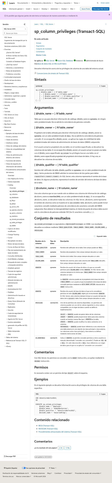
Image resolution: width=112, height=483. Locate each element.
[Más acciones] (106, 24)
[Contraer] (24, 24)
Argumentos (40, 46)
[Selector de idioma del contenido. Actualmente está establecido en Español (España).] (10, 468)
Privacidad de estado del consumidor (87, 473)
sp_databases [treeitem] (14, 197)
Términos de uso (8, 476)
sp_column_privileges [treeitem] (17, 191)
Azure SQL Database (65, 60)
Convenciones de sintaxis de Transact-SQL (53, 73)
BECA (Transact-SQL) (46, 425)
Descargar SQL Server (100, 9)
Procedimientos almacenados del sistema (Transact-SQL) (60, 432)
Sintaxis (38, 43)
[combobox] (15, 29)
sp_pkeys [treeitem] (13, 204)
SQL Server (49, 24)
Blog (48, 473)
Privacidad (67, 473)
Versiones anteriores (38, 473)
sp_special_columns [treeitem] (16, 210)
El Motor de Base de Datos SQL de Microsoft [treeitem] (16, 57)
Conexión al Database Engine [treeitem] (15, 61)
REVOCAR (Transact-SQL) (48, 428)
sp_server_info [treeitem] (14, 207)
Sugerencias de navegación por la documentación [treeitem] (15, 41)
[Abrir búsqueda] (97, 3)
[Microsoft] (4, 3)
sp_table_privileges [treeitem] (16, 222)
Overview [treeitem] (11, 175)
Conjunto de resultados (44, 49)
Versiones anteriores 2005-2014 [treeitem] (15, 46)
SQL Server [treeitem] (8, 37)
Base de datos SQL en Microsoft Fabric (52, 63)
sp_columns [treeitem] (14, 194)
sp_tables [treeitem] (13, 225)
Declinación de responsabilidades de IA (16, 473)
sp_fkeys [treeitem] (12, 200)
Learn (36, 24)
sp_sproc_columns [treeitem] (16, 213)
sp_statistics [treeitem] (14, 216)
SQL (41, 24)
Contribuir (58, 473)
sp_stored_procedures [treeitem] (17, 219)
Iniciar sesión (105, 3)
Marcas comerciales (22, 476)
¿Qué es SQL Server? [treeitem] (13, 52)
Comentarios (40, 52)
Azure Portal (86, 9)
